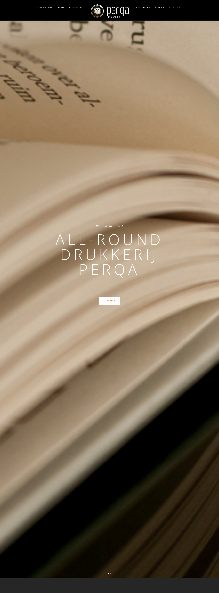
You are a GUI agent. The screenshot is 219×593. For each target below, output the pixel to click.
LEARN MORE (109, 301)
